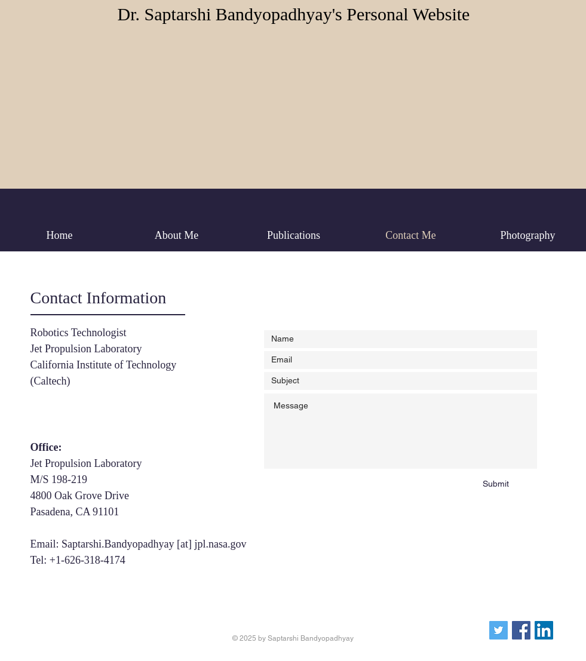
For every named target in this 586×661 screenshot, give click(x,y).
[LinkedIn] (544, 630)
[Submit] (496, 484)
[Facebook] (521, 630)
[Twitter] (498, 630)
